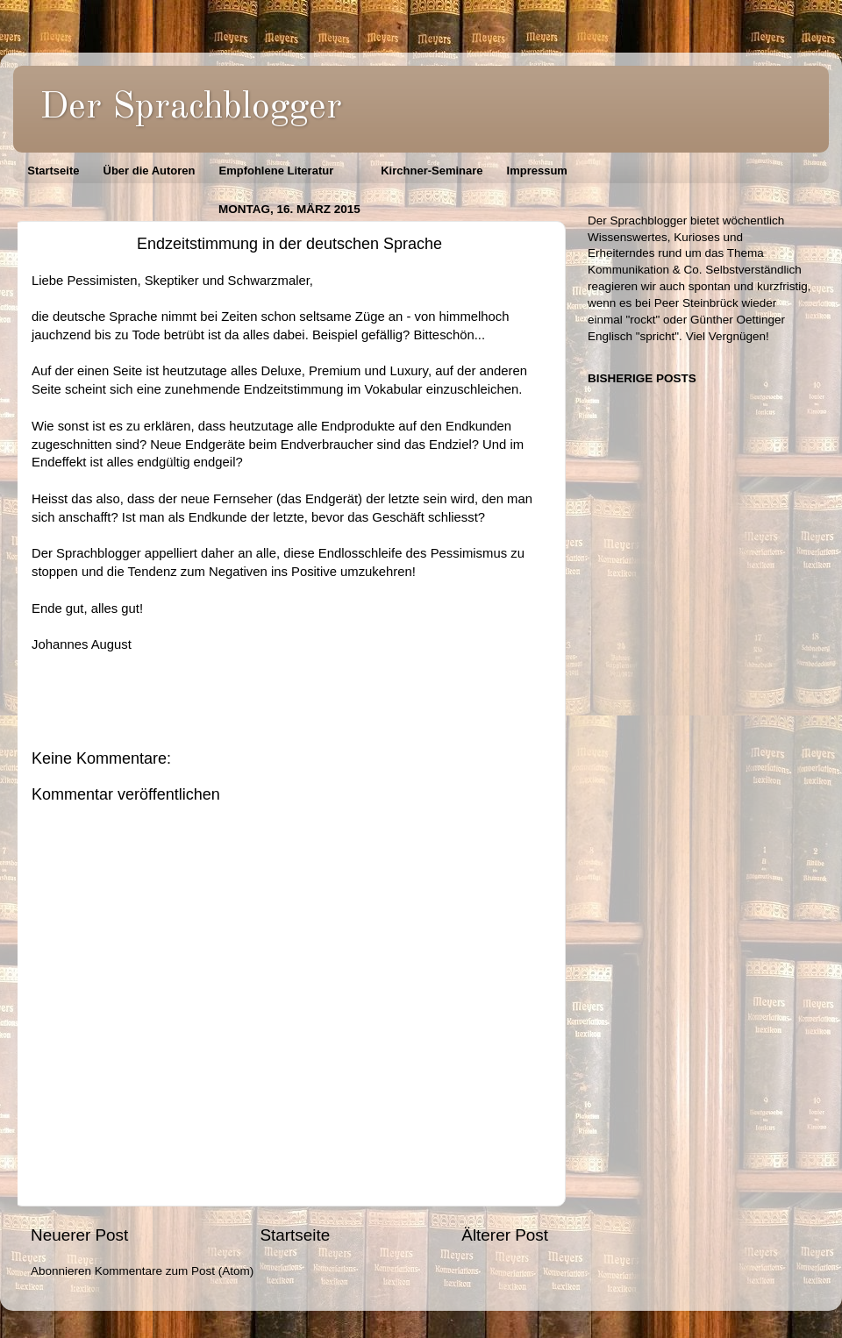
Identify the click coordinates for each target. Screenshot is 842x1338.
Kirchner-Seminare (431, 170)
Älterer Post (504, 1235)
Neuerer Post (79, 1235)
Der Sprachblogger (190, 107)
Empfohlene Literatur (275, 170)
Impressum (537, 170)
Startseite (53, 170)
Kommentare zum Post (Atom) (174, 1271)
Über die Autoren (149, 170)
